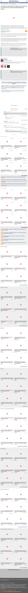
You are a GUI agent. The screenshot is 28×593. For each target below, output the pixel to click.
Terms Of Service (12, 579)
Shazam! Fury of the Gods (25, 138)
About (8, 579)
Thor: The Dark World (6, 31)
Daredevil (12, 202)
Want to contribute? (14, 105)
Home (2, 4)
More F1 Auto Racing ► (24, 487)
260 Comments (14, 109)
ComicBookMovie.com (7, 90)
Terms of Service (19, 85)
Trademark (1, 580)
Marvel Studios (12, 138)
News (9, 2)
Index (3, 579)
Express (4, 32)
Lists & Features (15, 2)
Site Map (6, 579)
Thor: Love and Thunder (11, 150)
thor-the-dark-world (12, 4)
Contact (4, 580)
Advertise (7, 580)
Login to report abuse (24, 115)
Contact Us (1, 591)
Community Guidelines (18, 579)
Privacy (23, 579)
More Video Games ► (24, 366)
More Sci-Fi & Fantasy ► (24, 285)
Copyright (25, 579)
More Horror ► (25, 406)
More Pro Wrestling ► (24, 567)
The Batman (25, 202)
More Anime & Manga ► (23, 325)
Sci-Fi (26, 214)
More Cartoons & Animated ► (23, 446)
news (4, 4)
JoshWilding (5, 64)
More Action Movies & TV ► (23, 526)
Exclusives (11, 2)
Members (18, 2)
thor (7, 4)
